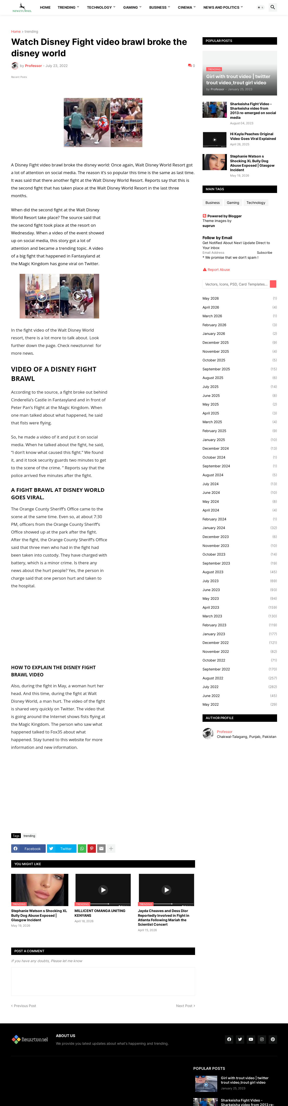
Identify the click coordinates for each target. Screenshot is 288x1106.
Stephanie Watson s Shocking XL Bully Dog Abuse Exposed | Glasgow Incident (39, 915)
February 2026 (240, 324)
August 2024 (240, 475)
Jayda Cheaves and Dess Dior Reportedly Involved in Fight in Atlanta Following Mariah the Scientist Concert (163, 917)
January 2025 (240, 439)
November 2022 (240, 651)
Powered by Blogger (222, 216)
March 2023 (240, 616)
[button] (260, 7)
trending (31, 31)
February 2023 (240, 625)
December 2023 (240, 536)
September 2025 (240, 369)
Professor (224, 731)
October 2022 (240, 660)
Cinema (185, 7)
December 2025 (240, 342)
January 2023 (240, 634)
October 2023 (240, 554)
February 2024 (240, 519)
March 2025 (240, 421)
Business (157, 7)
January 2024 (240, 527)
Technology (99, 7)
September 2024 (240, 466)
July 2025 (240, 386)
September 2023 (240, 563)
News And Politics (221, 7)
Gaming (130, 7)
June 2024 (240, 492)
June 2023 (240, 589)
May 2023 (240, 598)
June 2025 (240, 395)
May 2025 (240, 404)
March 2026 (240, 316)
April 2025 (240, 413)
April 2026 (240, 307)
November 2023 (240, 545)
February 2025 (240, 430)
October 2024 (240, 457)
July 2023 (240, 580)
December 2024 (240, 448)
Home (45, 7)
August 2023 (240, 571)
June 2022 (240, 695)
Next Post (184, 1006)
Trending (67, 7)
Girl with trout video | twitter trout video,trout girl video (245, 1080)
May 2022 (240, 704)
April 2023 (240, 607)
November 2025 (240, 351)
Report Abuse (219, 269)
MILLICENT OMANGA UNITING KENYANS (100, 913)
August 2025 (240, 377)
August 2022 (240, 678)
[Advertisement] (103, 792)
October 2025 (240, 360)
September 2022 (240, 669)
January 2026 (240, 333)
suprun (209, 225)
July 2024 (240, 483)
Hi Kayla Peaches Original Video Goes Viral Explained (253, 136)
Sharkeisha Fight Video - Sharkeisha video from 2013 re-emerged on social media (253, 111)
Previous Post (25, 1006)
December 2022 (240, 642)
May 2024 (240, 501)
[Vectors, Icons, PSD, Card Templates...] (236, 284)
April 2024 (240, 510)
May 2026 (240, 298)
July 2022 (240, 686)
